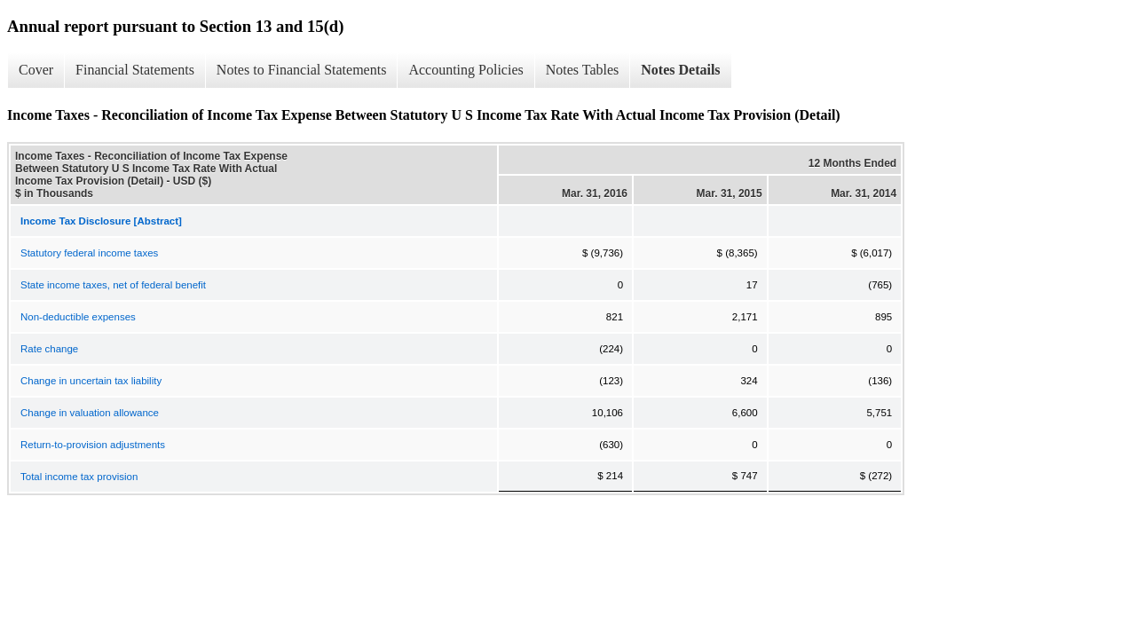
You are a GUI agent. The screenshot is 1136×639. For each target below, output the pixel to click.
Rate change (49, 348)
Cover (36, 69)
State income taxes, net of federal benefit (113, 285)
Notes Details (680, 69)
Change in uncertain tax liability (91, 380)
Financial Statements (134, 69)
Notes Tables (582, 69)
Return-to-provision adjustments (92, 444)
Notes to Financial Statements (302, 69)
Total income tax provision (79, 476)
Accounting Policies (465, 69)
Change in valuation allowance (89, 412)
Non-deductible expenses (78, 317)
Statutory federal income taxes (89, 253)
